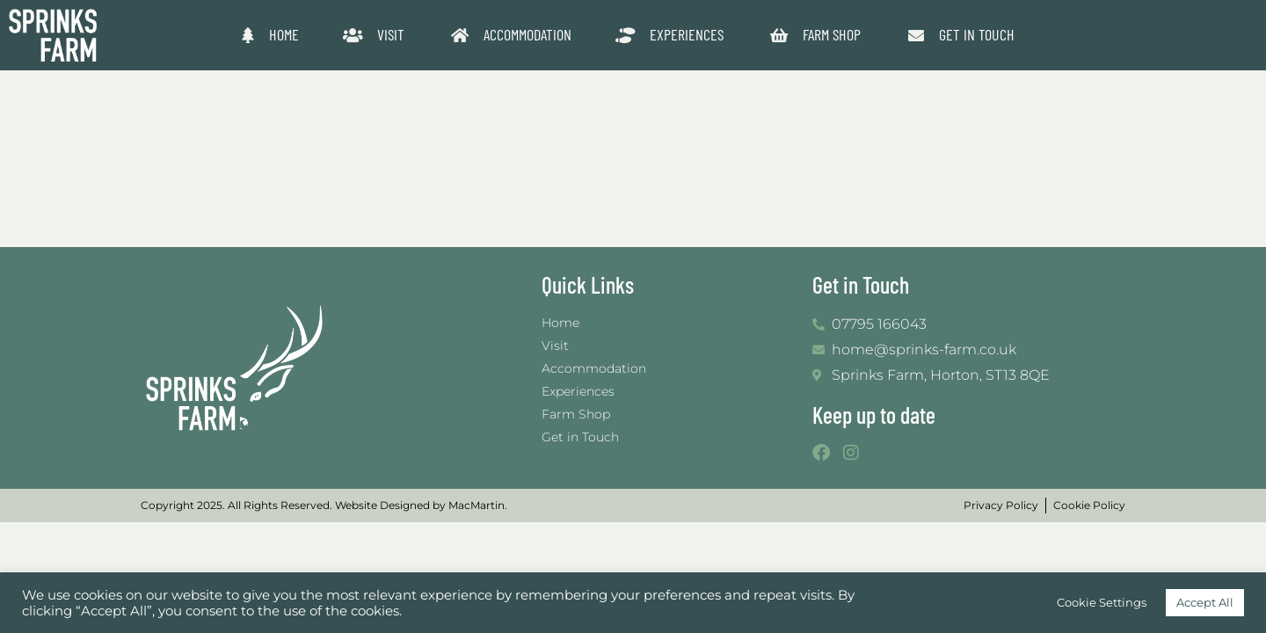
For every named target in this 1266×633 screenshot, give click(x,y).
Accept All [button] (1204, 602)
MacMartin (476, 505)
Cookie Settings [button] (1101, 602)
